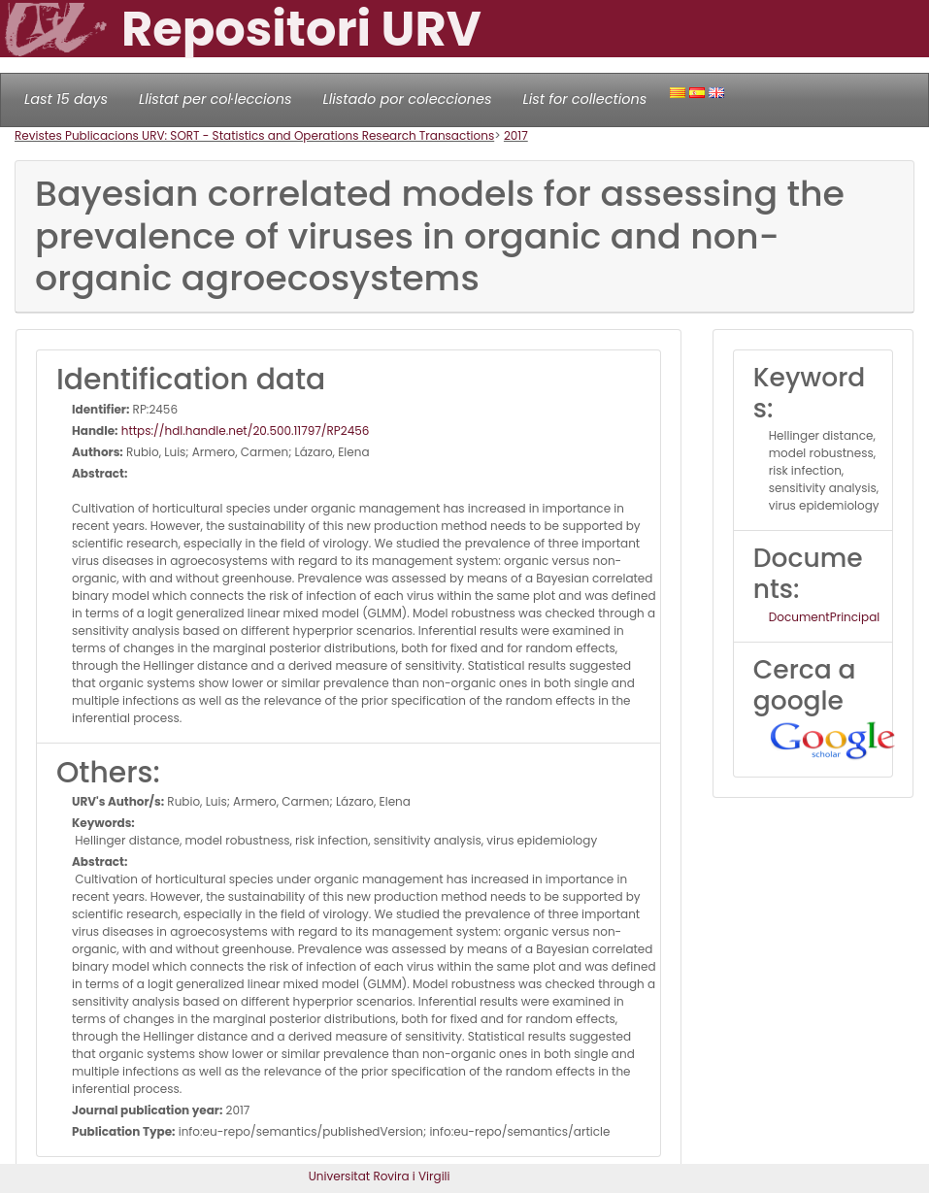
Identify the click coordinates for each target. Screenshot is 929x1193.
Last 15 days (66, 99)
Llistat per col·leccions (215, 99)
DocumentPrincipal (824, 617)
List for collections (584, 99)
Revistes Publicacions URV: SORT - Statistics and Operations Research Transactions (254, 135)
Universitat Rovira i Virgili (379, 1176)
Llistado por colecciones (407, 99)
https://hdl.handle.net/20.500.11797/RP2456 (244, 430)
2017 (516, 135)
